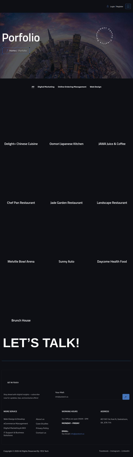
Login (112, 7)
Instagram (115, 451)
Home (12, 50)
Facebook (103, 451)
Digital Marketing (46, 87)
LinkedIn (126, 451)
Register (119, 7)
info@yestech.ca (77, 434)
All (33, 87)
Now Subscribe (125, 397)
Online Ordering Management (72, 87)
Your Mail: (59, 392)
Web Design (95, 87)
